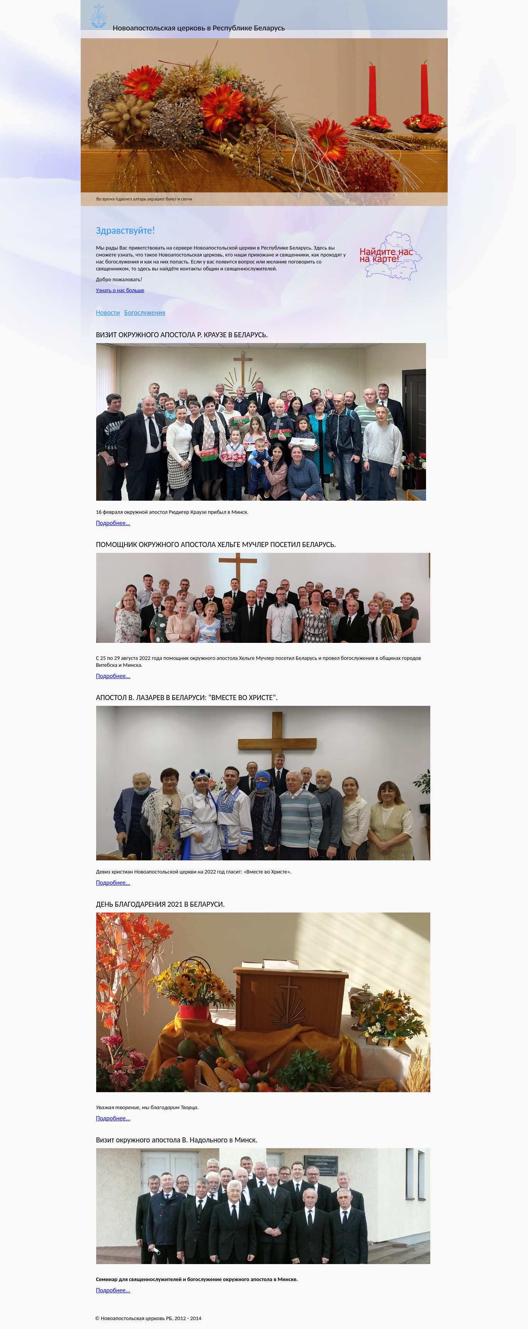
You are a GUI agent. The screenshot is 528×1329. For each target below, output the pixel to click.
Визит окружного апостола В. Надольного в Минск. (177, 1139)
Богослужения (144, 312)
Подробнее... (113, 523)
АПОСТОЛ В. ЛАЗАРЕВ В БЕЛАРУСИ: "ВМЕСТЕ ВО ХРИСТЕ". (187, 697)
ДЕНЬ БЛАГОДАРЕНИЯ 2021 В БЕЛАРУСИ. (160, 904)
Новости (108, 312)
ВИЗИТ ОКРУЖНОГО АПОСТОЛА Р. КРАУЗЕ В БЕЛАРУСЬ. (182, 334)
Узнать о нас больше (120, 290)
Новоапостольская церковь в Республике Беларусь (199, 28)
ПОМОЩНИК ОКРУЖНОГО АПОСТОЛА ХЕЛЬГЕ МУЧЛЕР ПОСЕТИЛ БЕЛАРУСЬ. (216, 544)
